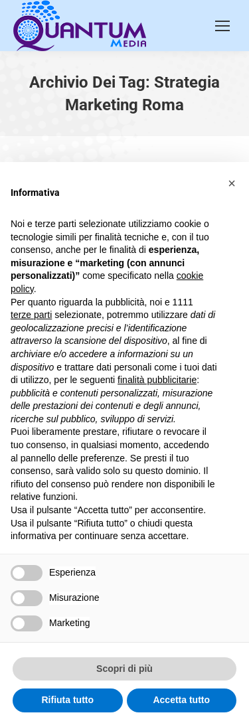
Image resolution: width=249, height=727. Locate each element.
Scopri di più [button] (124, 668)
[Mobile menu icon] (222, 26)
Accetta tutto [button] (181, 699)
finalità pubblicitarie (157, 379)
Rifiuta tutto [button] (67, 699)
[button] (231, 183)
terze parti (31, 314)
